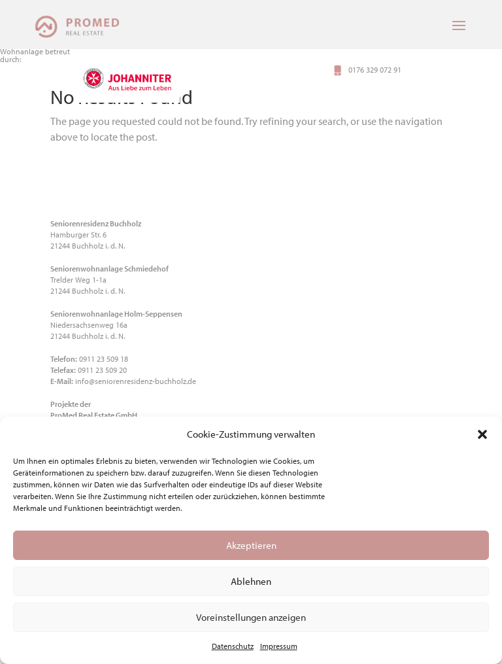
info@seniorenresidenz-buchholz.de (135, 381)
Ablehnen (251, 581)
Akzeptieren (251, 545)
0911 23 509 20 (102, 370)
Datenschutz (233, 646)
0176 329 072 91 (374, 70)
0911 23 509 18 (103, 359)
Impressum (278, 646)
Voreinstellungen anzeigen (251, 617)
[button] (482, 434)
